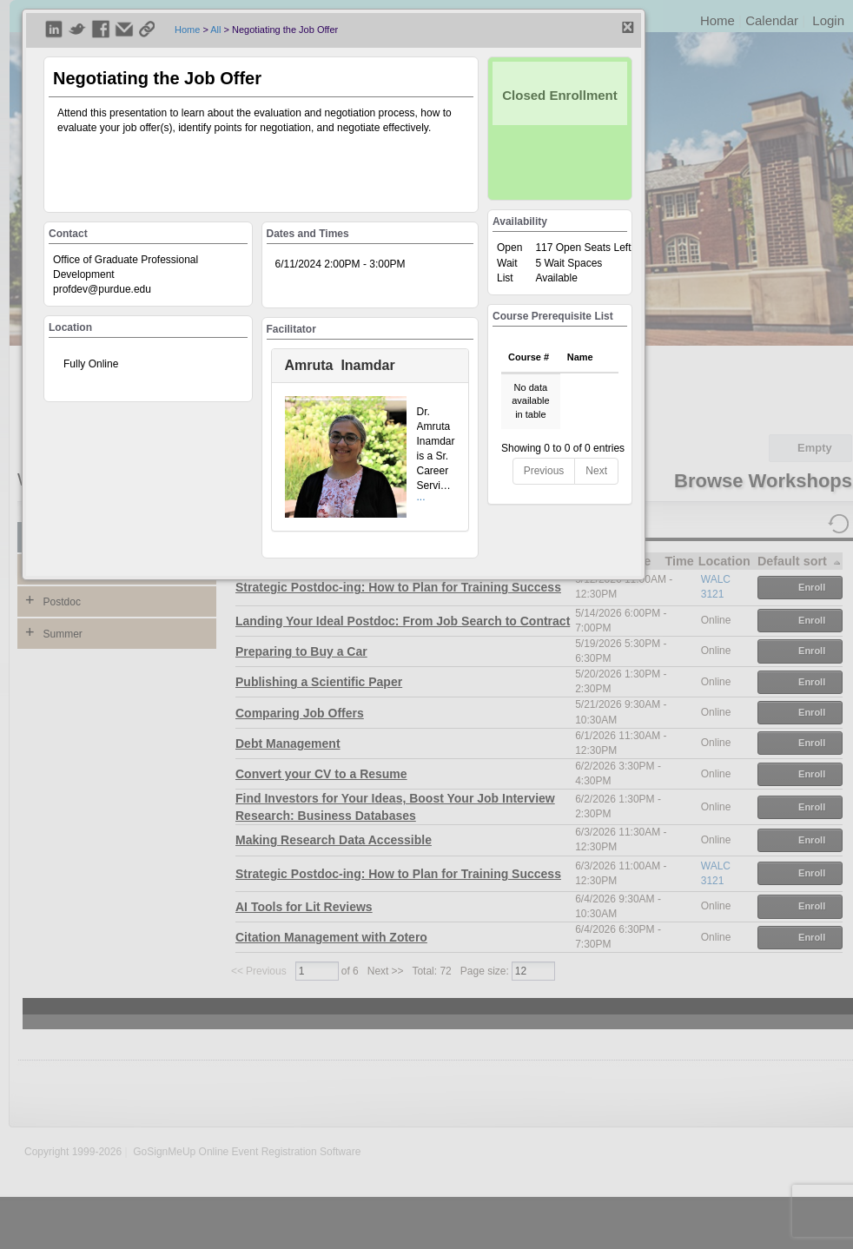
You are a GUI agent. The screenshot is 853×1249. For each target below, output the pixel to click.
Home (187, 29)
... (421, 497)
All (215, 29)
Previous (544, 471)
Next (596, 471)
